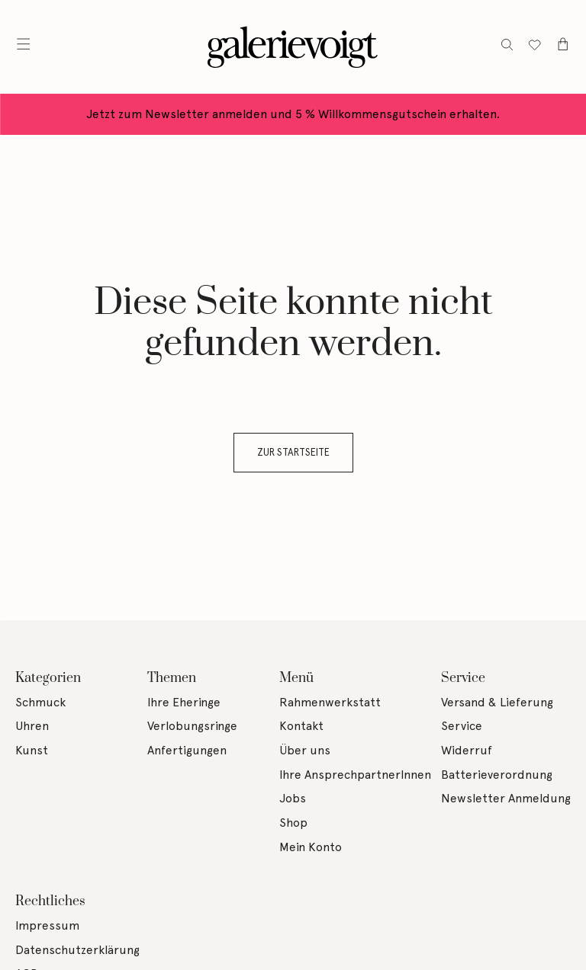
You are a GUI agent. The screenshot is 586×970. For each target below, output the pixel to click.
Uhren (32, 726)
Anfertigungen (187, 750)
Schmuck (40, 702)
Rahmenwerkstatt (330, 702)
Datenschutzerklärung (77, 950)
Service (463, 678)
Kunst (31, 750)
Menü (296, 678)
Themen (171, 678)
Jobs (292, 798)
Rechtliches (50, 901)
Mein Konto (310, 847)
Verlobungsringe (192, 726)
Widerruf (466, 750)
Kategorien (48, 678)
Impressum (47, 925)
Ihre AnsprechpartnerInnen (355, 774)
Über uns (304, 750)
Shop (293, 822)
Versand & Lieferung (497, 702)
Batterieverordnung (496, 774)
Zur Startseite (293, 452)
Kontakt (301, 726)
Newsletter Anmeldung (506, 798)
